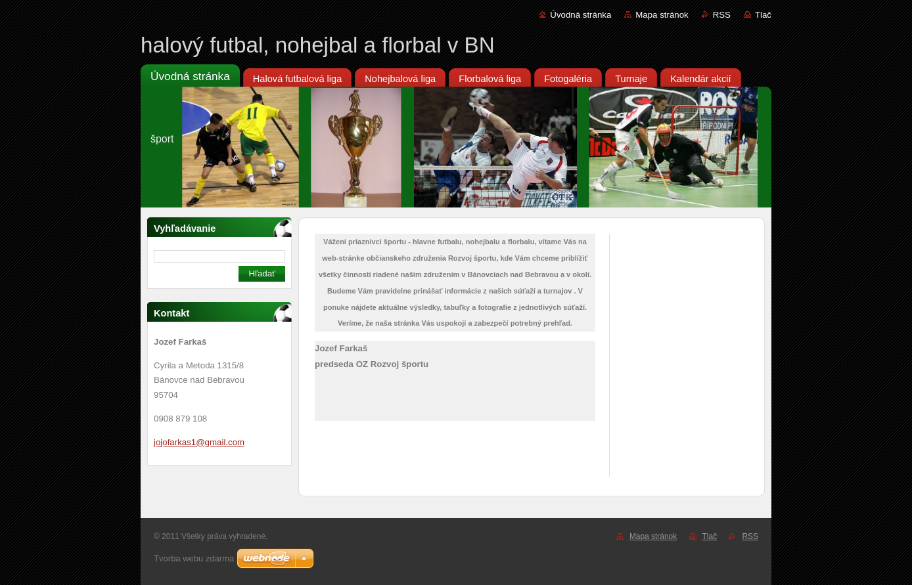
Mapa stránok (661, 15)
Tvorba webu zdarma (194, 558)
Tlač (763, 15)
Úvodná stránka (580, 15)
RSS (722, 15)
